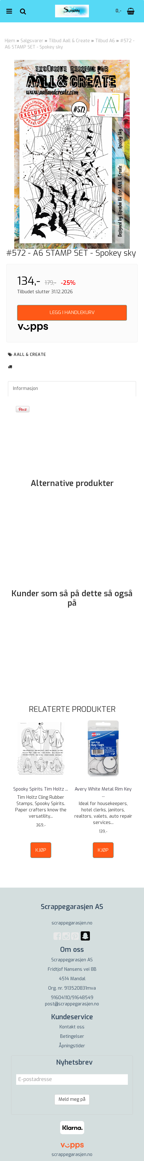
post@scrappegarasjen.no (72, 1004)
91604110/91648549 (72, 998)
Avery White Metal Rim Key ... (103, 792)
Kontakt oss (72, 1027)
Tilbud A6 (105, 41)
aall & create (30, 354)
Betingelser (72, 1036)
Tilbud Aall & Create (69, 41)
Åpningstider (72, 1046)
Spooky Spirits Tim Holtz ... (40, 789)
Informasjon (25, 389)
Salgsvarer (32, 41)
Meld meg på (72, 1099)
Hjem (10, 41)
